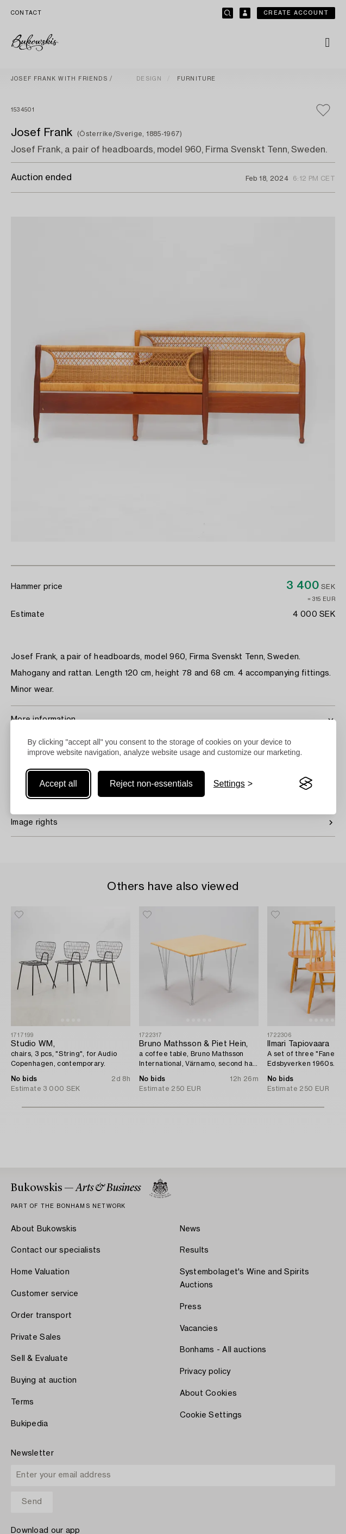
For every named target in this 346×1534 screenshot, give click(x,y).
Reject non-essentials (151, 783)
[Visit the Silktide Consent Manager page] (306, 784)
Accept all (58, 783)
